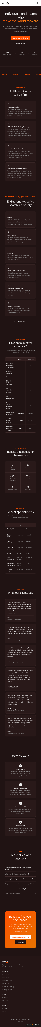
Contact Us (20, 942)
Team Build (5, 978)
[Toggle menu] (37, 2)
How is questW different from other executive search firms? (20, 868)
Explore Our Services (20, 39)
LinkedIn (20, 1021)
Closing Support (7, 989)
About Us (5, 997)
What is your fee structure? (20, 894)
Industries (5, 1000)
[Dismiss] (39, 1025)
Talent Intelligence (7, 981)
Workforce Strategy (8, 986)
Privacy (4, 1008)
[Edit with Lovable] (32, 1025)
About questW (20, 44)
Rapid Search (6, 984)
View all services (20, 322)
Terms (4, 1011)
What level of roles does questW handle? (20, 874)
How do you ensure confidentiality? (20, 889)
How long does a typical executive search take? (20, 879)
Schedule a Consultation (20, 937)
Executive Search (7, 975)
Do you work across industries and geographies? (20, 884)
